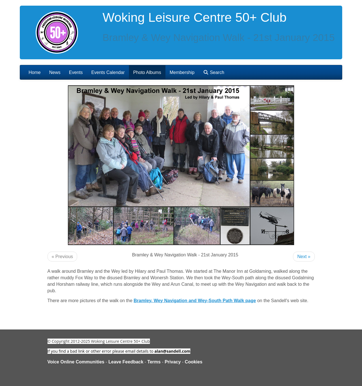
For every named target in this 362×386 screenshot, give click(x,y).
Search (213, 72)
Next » (303, 256)
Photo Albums (147, 72)
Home (35, 72)
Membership (182, 72)
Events (76, 72)
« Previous (62, 256)
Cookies (193, 361)
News (55, 72)
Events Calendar (108, 72)
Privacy (173, 361)
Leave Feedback (125, 361)
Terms (154, 361)
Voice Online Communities (76, 361)
